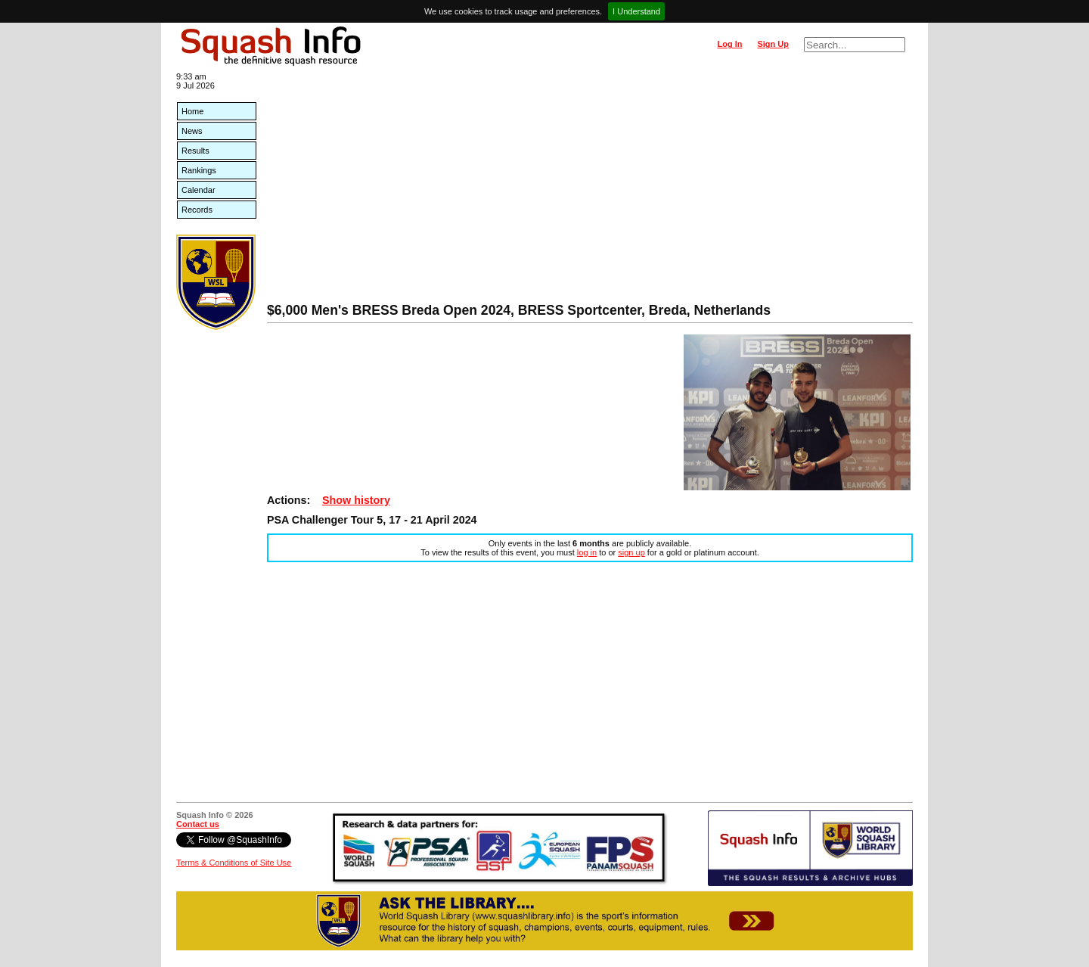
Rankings (199, 170)
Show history (356, 500)
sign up (631, 552)
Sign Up (773, 43)
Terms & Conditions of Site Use (233, 862)
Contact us (197, 824)
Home (192, 111)
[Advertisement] (590, 189)
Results (195, 150)
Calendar (199, 189)
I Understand (636, 11)
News (192, 130)
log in (587, 552)
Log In (729, 43)
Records (197, 209)
